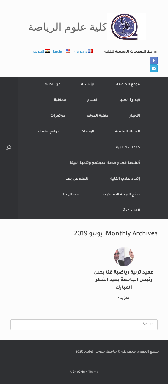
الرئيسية (88, 85)
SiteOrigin (80, 372)
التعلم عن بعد (78, 179)
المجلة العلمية (127, 132)
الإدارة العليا (129, 100)
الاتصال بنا (72, 195)
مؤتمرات (57, 116)
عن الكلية (52, 85)
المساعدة (131, 211)
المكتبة (60, 100)
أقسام (92, 100)
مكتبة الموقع (97, 116)
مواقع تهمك (49, 132)
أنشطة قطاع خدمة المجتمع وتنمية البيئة (105, 163)
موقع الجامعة (128, 85)
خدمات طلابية (128, 148)
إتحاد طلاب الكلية (125, 179)
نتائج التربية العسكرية (121, 195)
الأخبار (134, 116)
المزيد (124, 299)
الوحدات (87, 132)
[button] (9, 148)
